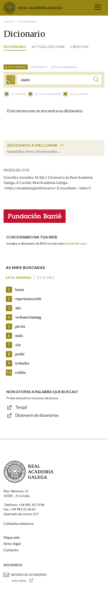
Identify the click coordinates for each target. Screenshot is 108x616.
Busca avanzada (64, 66)
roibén (20, 372)
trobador (22, 363)
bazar (19, 289)
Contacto (11, 550)
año (18, 308)
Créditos (79, 47)
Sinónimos (39, 66)
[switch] (61, 145)
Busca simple (15, 66)
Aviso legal (12, 543)
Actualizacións (48, 47)
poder (20, 354)
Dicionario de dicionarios (37, 415)
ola (17, 345)
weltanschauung (28, 317)
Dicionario (15, 47)
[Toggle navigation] (97, 8)
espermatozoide (28, 299)
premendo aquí (75, 243)
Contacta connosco (19, 523)
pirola (20, 326)
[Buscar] (96, 80)
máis (19, 335)
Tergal (21, 407)
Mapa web (12, 537)
